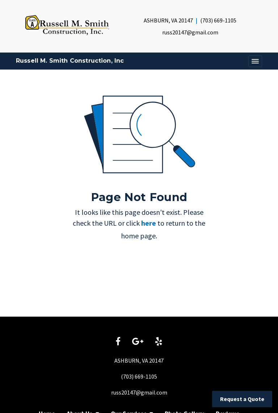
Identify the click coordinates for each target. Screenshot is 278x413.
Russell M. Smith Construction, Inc (70, 60)
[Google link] (137, 342)
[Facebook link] (118, 342)
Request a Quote (242, 398)
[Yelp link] (158, 342)
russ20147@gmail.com (190, 32)
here (148, 223)
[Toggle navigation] (255, 61)
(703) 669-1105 (218, 20)
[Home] (67, 25)
